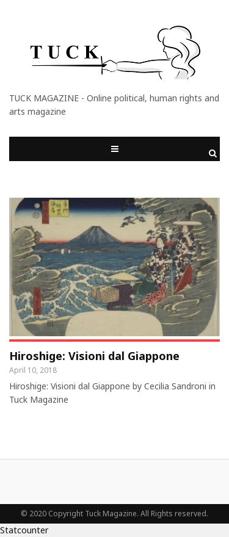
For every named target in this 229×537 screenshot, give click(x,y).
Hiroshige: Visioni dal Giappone (94, 355)
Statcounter (24, 530)
